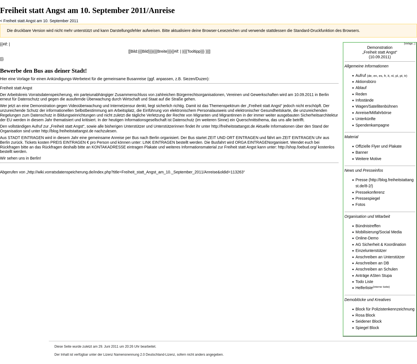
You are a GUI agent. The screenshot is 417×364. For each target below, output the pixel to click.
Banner (362, 152)
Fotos (360, 204)
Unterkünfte (366, 119)
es (380, 75)
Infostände (365, 100)
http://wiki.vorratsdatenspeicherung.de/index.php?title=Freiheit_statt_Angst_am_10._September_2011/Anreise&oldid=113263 (136, 172)
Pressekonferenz (370, 192)
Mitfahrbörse (380, 112)
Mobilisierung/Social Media (379, 232)
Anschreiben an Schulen (377, 269)
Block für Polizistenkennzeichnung (385, 309)
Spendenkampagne (372, 125)
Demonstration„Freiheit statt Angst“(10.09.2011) (379, 52)
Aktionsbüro (366, 81)
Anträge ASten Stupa (374, 275)
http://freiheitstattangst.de (233, 126)
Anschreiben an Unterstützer (380, 257)
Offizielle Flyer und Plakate (379, 146)
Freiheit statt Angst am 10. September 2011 (40, 21)
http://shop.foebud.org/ (297, 147)
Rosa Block (365, 315)
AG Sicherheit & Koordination (381, 244)
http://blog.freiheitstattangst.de (67, 131)
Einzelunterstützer (371, 250)
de (370, 75)
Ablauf (361, 87)
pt (401, 75)
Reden (361, 94)
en (375, 75)
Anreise (362, 112)
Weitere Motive (368, 158)
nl (392, 75)
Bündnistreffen (368, 226)
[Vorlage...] (409, 43)
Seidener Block (369, 321)
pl (396, 75)
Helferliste (364, 287)
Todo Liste (364, 281)
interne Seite (381, 286)
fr (385, 75)
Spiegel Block (367, 327)
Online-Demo (367, 238)
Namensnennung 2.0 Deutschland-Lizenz (144, 355)
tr (405, 75)
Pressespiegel (368, 198)
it (388, 75)
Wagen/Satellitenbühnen (377, 106)
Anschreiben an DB (372, 263)
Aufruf (361, 75)
